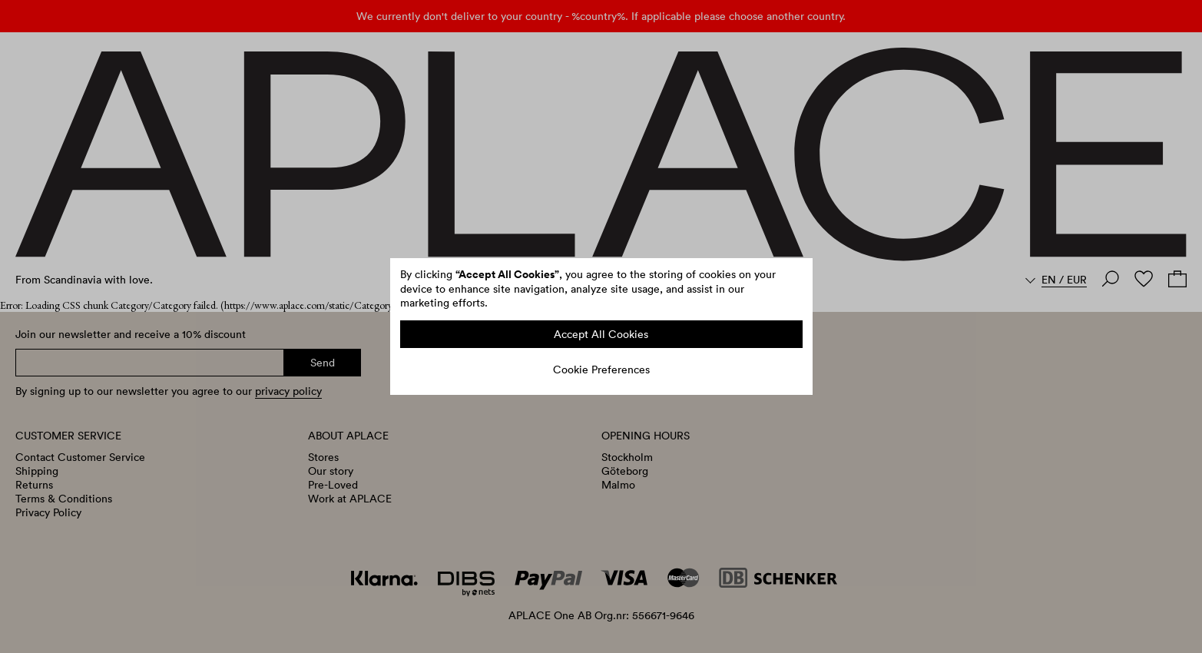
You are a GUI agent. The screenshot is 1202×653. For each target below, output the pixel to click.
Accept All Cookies (601, 334)
